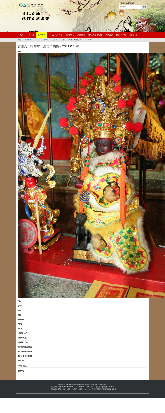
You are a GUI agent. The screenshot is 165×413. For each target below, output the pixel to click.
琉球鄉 (46, 40)
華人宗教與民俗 (55, 35)
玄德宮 (54, 40)
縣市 (19, 310)
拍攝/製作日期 (23, 342)
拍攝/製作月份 (23, 338)
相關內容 (21, 371)
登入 (115, 10)
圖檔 (19, 51)
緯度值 (20, 329)
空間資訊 (70, 35)
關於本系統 (121, 35)
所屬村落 (21, 319)
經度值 (20, 324)
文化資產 (30, 35)
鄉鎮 (19, 315)
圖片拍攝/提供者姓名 (25, 347)
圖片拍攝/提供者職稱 (25, 356)
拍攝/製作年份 (23, 333)
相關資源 (109, 35)
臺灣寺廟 (41, 35)
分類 (19, 301)
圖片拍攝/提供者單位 (25, 351)
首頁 (21, 35)
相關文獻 (21, 360)
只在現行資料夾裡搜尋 (127, 3)
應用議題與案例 (95, 35)
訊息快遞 (81, 35)
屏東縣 (37, 40)
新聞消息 (133, 35)
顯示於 (20, 306)
